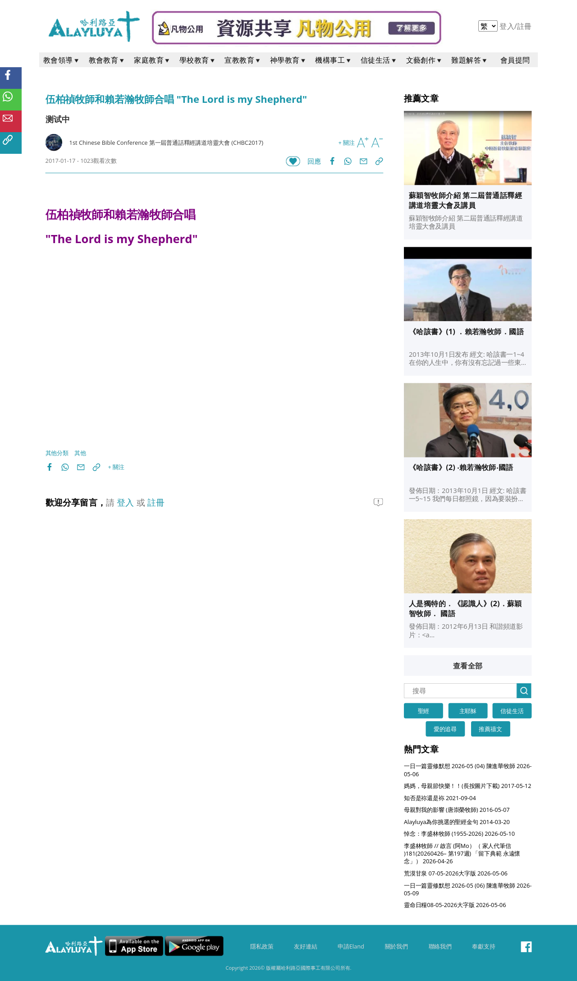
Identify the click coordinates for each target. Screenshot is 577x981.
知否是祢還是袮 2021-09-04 (440, 797)
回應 (314, 161)
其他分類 (57, 453)
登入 (507, 26)
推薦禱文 (490, 728)
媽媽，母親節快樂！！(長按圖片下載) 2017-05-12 (467, 785)
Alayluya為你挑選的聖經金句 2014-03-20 (457, 821)
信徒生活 (379, 60)
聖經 (424, 710)
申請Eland (351, 946)
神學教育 (288, 60)
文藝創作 (424, 60)
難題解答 (469, 60)
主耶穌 (467, 710)
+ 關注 (347, 142)
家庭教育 (152, 60)
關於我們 (396, 946)
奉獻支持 (483, 946)
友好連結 (305, 946)
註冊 (524, 26)
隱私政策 (261, 946)
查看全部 (468, 666)
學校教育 (197, 60)
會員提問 (515, 60)
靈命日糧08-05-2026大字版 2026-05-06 (455, 905)
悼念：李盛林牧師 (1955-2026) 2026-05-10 (459, 834)
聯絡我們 (440, 946)
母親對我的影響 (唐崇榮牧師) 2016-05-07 (457, 810)
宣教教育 (242, 60)
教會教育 (107, 60)
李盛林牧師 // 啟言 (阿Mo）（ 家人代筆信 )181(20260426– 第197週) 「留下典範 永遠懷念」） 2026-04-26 (462, 853)
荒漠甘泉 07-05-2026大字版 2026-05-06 (456, 873)
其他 (80, 453)
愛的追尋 (445, 728)
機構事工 (333, 60)
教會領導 (61, 60)
